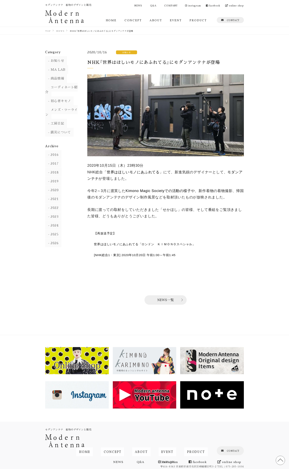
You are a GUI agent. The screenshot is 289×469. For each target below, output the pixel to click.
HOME (111, 20)
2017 (52, 153)
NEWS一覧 (165, 299)
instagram (193, 5)
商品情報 (54, 78)
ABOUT (156, 20)
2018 (52, 162)
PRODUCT (198, 20)
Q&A (153, 5)
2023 (52, 206)
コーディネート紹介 (63, 87)
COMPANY (171, 5)
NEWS (138, 5)
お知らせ (54, 60)
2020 (52, 180)
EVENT (175, 20)
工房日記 (54, 113)
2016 (52, 145)
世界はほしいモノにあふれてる (133, 172)
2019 (52, 171)
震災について (58, 122)
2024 (52, 215)
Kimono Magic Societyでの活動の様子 (158, 191)
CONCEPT (133, 20)
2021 (52, 189)
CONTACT (230, 20)
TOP (279, 459)
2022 (52, 198)
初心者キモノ (58, 96)
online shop (234, 5)
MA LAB (55, 69)
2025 (52, 224)
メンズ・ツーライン (63, 105)
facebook (213, 5)
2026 (52, 233)
